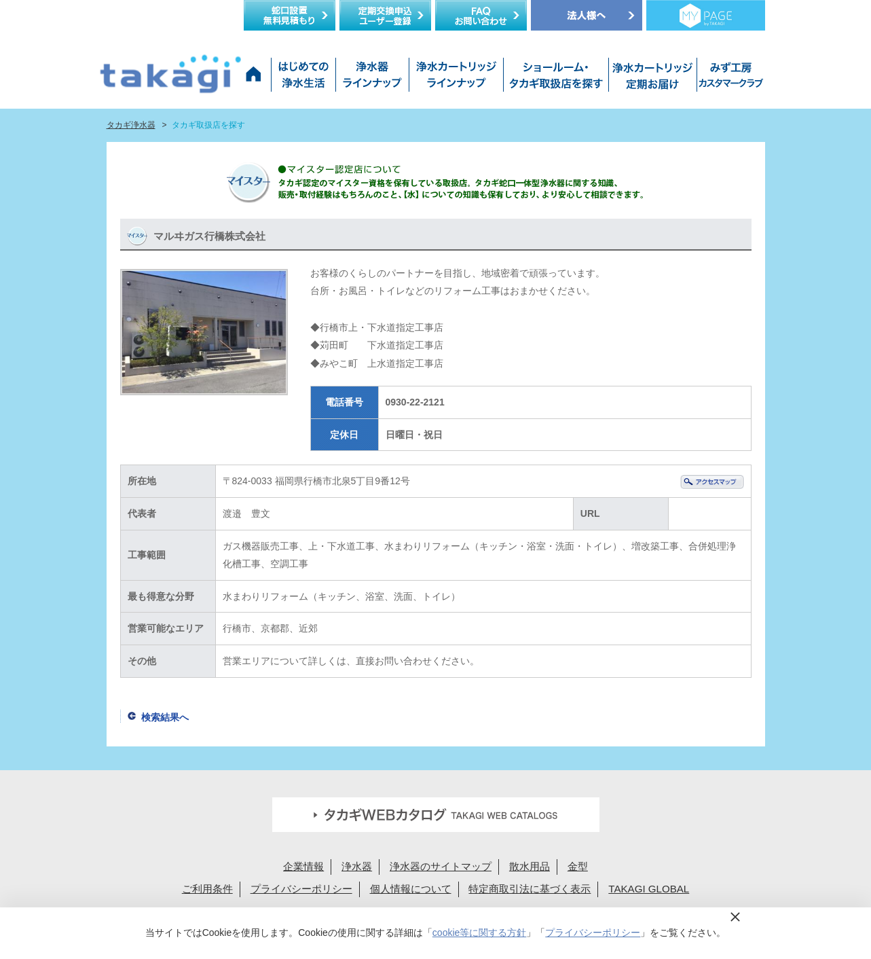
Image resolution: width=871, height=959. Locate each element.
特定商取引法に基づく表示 (529, 888)
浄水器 (356, 866)
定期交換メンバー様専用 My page (705, 15)
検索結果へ (165, 717)
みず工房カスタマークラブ (728, 78)
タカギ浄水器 (131, 125)
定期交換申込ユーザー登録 (385, 15)
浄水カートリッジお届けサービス (651, 78)
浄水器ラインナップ (372, 78)
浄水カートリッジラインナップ (456, 78)
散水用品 (529, 866)
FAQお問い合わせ (481, 15)
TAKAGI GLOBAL (648, 888)
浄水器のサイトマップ (441, 866)
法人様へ (586, 15)
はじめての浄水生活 (303, 78)
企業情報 (303, 866)
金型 (578, 866)
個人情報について (410, 888)
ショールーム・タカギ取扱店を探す (555, 78)
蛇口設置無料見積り (289, 15)
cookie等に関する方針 (479, 932)
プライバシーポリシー (301, 888)
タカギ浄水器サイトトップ (256, 78)
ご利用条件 (207, 888)
